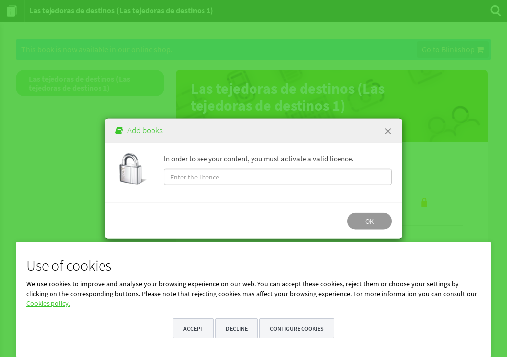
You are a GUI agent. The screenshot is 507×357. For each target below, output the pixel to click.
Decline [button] (237, 328)
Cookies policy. (48, 303)
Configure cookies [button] (297, 328)
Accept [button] (193, 328)
